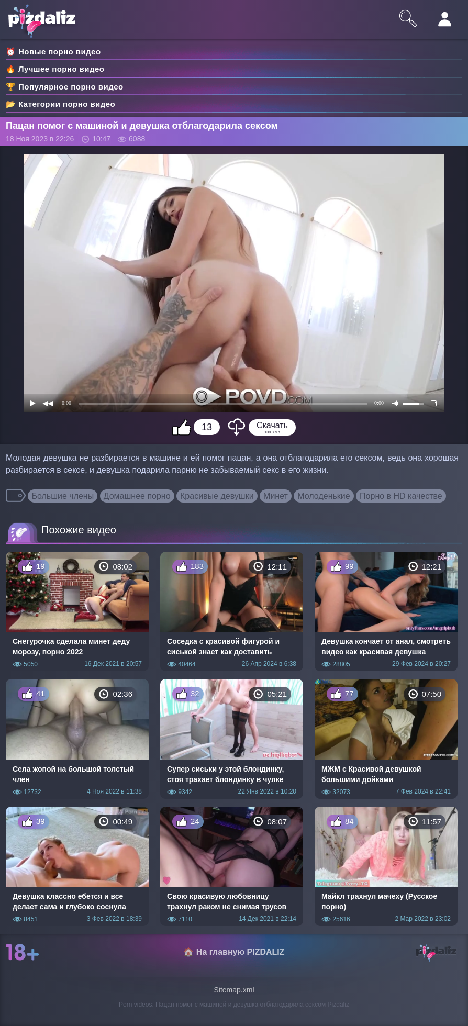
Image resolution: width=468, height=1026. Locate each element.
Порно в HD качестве (401, 496)
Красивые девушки (217, 496)
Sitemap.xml (234, 990)
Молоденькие (323, 496)
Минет (275, 496)
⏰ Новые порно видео (53, 51)
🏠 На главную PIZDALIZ (233, 951)
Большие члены (62, 496)
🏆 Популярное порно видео (65, 86)
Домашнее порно (137, 496)
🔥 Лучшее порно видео (55, 68)
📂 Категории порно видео (60, 103)
